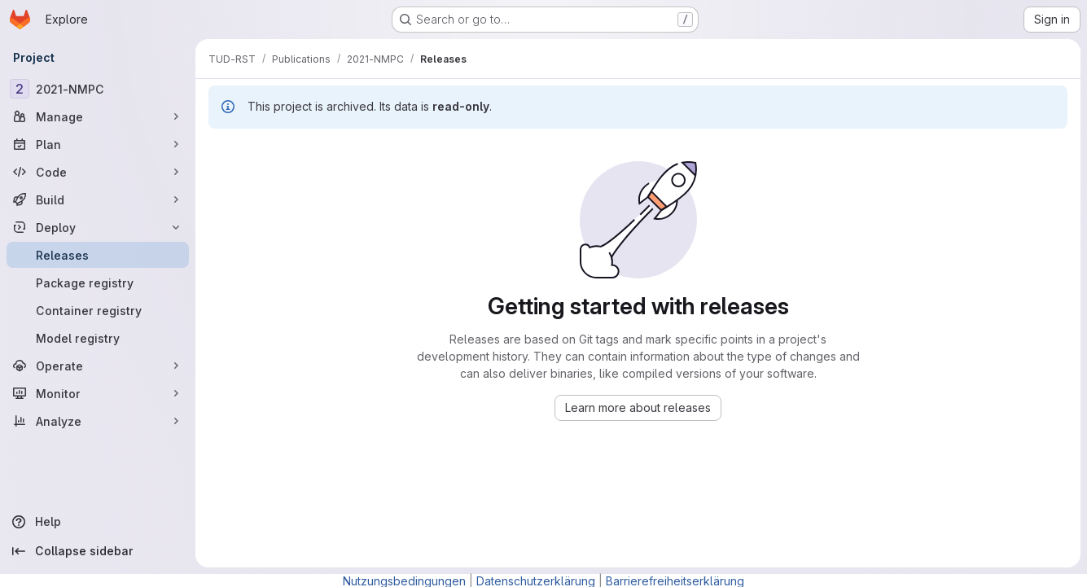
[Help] (98, 522)
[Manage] (98, 116)
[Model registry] (98, 338)
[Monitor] (98, 393)
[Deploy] (98, 227)
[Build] (98, 199)
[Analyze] (98, 421)
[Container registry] (98, 310)
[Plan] (98, 144)
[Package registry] (98, 282)
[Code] (98, 172)
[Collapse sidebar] (98, 551)
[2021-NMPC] (98, 89)
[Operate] (98, 366)
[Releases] (98, 255)
